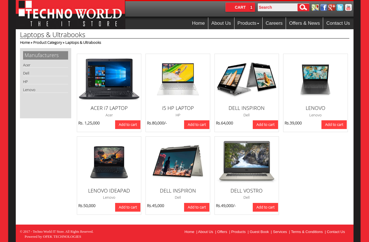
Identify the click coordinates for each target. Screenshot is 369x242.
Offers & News (304, 23)
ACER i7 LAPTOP (109, 108)
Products (248, 23)
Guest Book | (261, 232)
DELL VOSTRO (247, 190)
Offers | (223, 232)
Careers (274, 23)
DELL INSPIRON (247, 108)
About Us (221, 23)
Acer (26, 64)
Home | (191, 232)
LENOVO (315, 108)
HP (25, 81)
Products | (240, 232)
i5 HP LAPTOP (178, 108)
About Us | (207, 232)
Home (198, 23)
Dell (26, 73)
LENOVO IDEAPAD (109, 190)
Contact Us (338, 23)
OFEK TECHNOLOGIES (62, 236)
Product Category (47, 42)
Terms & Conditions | (308, 232)
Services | (281, 232)
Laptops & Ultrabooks (83, 42)
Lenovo (29, 89)
